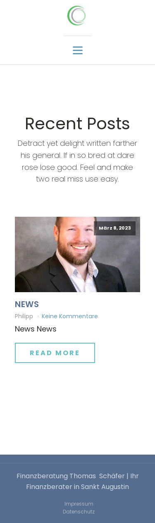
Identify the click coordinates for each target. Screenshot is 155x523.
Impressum (78, 503)
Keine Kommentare (70, 316)
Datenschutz (79, 511)
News (27, 304)
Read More (55, 353)
